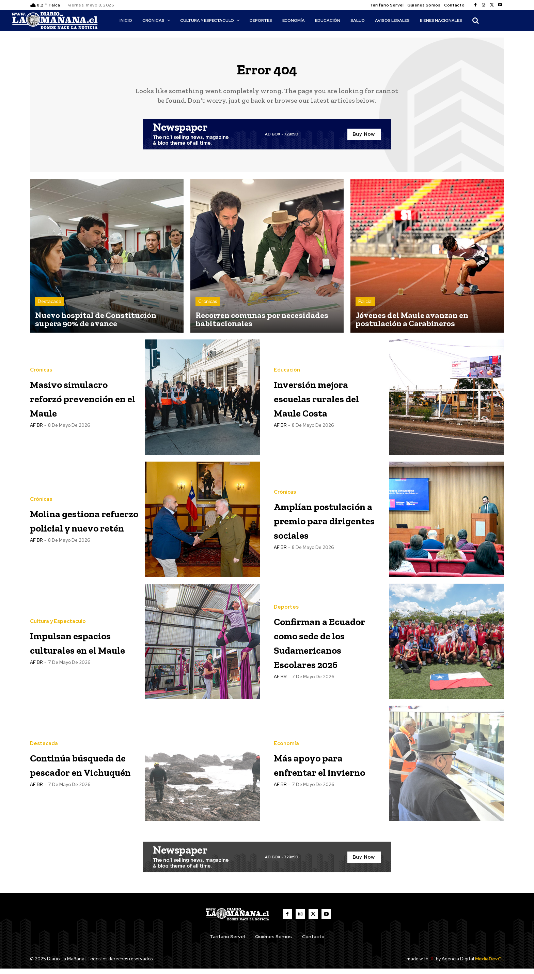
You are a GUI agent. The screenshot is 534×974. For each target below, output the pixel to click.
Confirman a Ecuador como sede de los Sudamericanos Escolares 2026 (322, 646)
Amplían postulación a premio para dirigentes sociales (316, 524)
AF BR (36, 445)
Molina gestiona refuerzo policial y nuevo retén (81, 524)
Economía (286, 741)
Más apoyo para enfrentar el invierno (323, 769)
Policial (365, 307)
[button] (475, 20)
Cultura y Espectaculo (58, 612)
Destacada (49, 307)
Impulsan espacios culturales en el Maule (78, 646)
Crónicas (207, 307)
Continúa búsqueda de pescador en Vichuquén (69, 769)
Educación (287, 375)
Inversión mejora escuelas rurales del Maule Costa (327, 402)
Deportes (286, 605)
